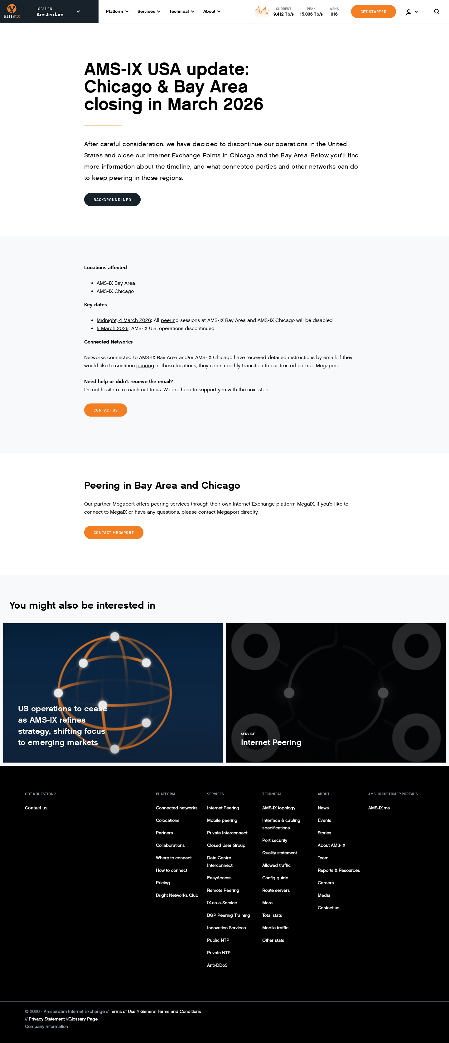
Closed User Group (226, 845)
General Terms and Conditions (170, 1012)
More (267, 903)
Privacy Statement (46, 1019)
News (323, 808)
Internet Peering (223, 808)
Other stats (273, 940)
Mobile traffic (275, 928)
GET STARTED (373, 11)
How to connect (171, 870)
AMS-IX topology (278, 808)
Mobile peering (222, 820)
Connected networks (176, 808)
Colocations (167, 820)
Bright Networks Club (177, 895)
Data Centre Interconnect (219, 861)
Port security (274, 840)
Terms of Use (123, 1012)
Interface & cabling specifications (281, 824)
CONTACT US (106, 410)
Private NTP (218, 953)
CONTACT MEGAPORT (114, 532)
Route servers (276, 890)
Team (323, 858)
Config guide (275, 878)
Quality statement (279, 853)
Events (324, 820)
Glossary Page (83, 1019)
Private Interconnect (227, 833)
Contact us (36, 807)
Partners (164, 833)
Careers (326, 883)
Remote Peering (223, 890)
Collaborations (170, 845)
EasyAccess (219, 878)
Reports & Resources (339, 870)
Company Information (46, 1027)
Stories (324, 833)
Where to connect (173, 858)
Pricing (163, 883)
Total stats (272, 915)
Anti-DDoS (217, 965)
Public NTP (218, 940)
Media (324, 895)
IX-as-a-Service (222, 903)
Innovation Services (226, 928)
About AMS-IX (331, 845)
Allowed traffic (276, 865)
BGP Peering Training (228, 915)
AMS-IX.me (379, 808)
